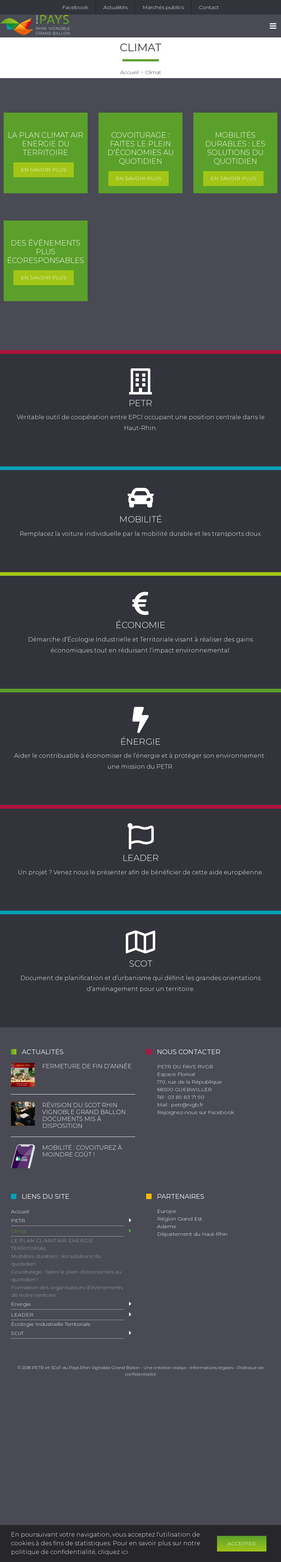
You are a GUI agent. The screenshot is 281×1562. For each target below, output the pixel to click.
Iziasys (179, 1367)
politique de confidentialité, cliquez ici (69, 1552)
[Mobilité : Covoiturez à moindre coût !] (23, 1156)
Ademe (166, 1226)
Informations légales (211, 1367)
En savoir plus (44, 169)
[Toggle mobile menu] (273, 26)
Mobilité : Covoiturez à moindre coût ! (82, 1151)
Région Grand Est (179, 1218)
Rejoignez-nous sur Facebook (195, 1112)
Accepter (242, 1543)
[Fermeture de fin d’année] (23, 1075)
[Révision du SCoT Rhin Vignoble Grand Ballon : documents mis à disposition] (23, 1114)
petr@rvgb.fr (187, 1104)
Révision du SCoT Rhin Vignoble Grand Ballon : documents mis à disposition (85, 1115)
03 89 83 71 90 (186, 1097)
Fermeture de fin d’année (87, 1066)
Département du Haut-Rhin (192, 1234)
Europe (166, 1211)
